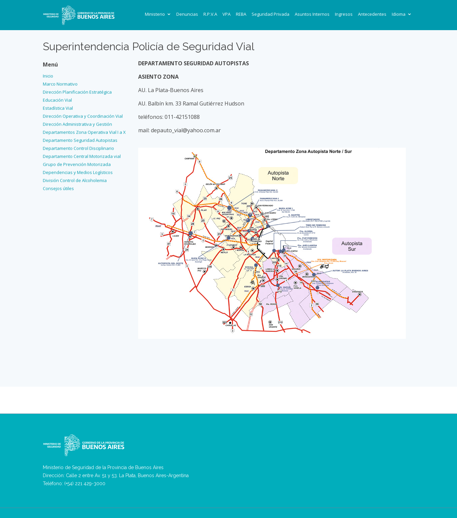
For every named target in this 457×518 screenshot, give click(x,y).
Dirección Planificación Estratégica (77, 91)
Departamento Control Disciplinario (78, 147)
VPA (226, 14)
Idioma (398, 14)
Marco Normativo (60, 83)
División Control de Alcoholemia (75, 179)
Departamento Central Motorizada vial (82, 155)
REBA (241, 14)
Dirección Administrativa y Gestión (77, 123)
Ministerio (155, 14)
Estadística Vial (58, 107)
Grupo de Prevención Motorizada (77, 163)
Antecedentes (372, 14)
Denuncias (187, 14)
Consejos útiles (58, 187)
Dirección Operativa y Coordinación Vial (83, 115)
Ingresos (344, 14)
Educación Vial (57, 99)
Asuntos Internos (312, 14)
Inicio (48, 75)
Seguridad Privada (270, 14)
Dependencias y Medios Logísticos (78, 171)
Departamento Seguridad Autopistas (80, 139)
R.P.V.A (210, 14)
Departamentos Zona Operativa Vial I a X (84, 131)
